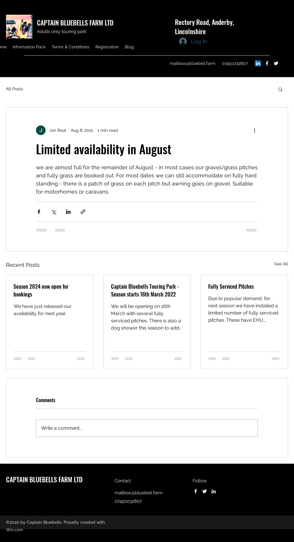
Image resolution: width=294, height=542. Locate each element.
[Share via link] (83, 212)
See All (281, 263)
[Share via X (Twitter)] (53, 212)
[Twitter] (276, 63)
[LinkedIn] (258, 63)
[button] (280, 89)
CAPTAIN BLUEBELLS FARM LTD (75, 22)
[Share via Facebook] (39, 212)
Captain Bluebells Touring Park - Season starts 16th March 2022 (145, 290)
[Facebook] (267, 63)
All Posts (14, 88)
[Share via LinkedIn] (68, 212)
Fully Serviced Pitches (231, 286)
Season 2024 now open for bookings (41, 290)
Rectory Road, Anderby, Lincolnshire (204, 26)
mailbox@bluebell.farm (192, 63)
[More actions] (254, 130)
